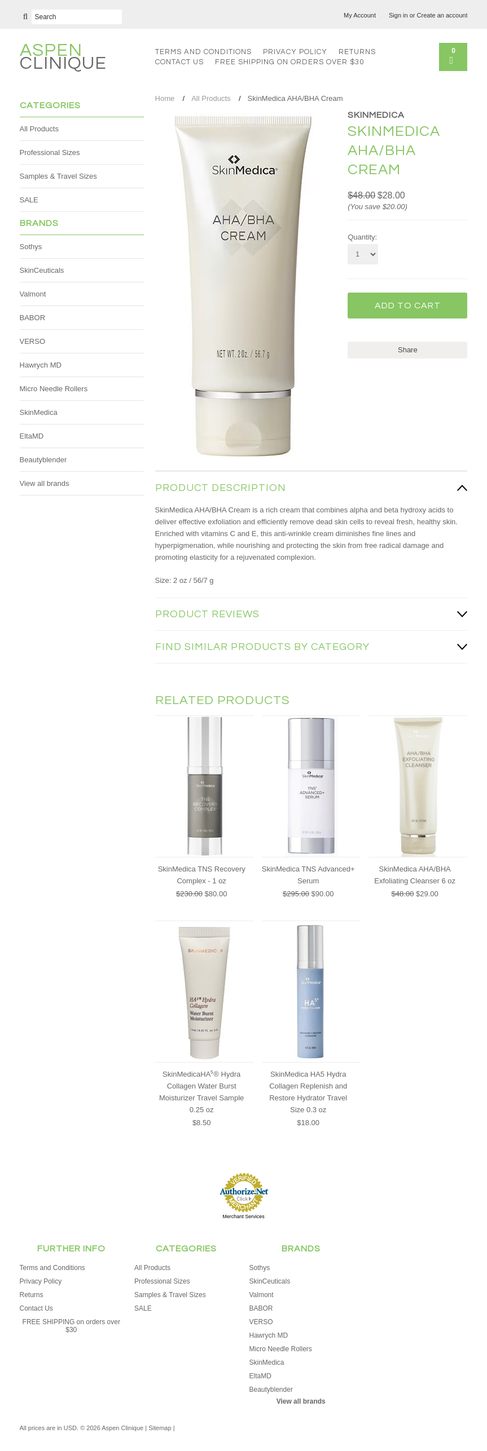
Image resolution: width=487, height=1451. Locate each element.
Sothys (31, 246)
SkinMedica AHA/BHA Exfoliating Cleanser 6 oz (414, 875)
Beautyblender (43, 459)
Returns (357, 52)
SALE (29, 200)
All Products (39, 129)
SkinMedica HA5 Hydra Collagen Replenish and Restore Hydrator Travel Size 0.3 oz (308, 1092)
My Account (360, 15)
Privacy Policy (295, 52)
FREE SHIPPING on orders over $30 (289, 62)
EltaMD (32, 436)
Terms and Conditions (203, 52)
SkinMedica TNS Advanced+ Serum (308, 875)
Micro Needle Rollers (54, 388)
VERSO (33, 341)
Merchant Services (243, 1216)
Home (165, 98)
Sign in (398, 15)
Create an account (442, 15)
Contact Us (179, 62)
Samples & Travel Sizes (58, 176)
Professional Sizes (50, 152)
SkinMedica (39, 412)
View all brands (44, 483)
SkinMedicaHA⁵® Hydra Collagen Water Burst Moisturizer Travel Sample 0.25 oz (201, 1092)
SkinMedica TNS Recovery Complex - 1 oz (201, 875)
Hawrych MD (41, 365)
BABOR (33, 317)
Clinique (63, 58)
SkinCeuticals (42, 270)
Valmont (33, 294)
